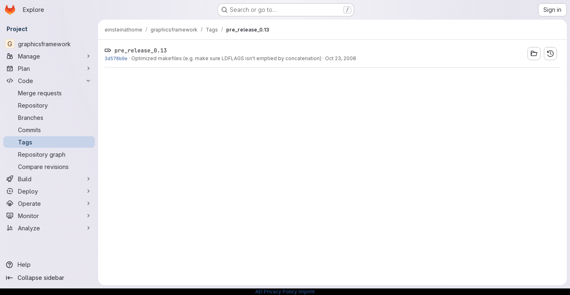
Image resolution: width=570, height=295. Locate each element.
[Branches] (49, 117)
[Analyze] (49, 228)
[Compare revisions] (49, 166)
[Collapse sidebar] (49, 278)
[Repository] (49, 105)
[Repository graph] (49, 154)
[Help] (49, 264)
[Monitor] (49, 215)
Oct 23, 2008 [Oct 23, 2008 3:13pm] (340, 58)
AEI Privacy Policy (276, 291)
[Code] (49, 80)
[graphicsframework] (49, 44)
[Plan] (49, 68)
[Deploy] (49, 191)
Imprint (306, 291)
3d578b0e (116, 58)
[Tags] (49, 142)
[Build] (49, 179)
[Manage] (49, 56)
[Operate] (49, 203)
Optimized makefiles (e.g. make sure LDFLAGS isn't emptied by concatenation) (226, 58)
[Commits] (49, 129)
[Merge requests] (49, 93)
